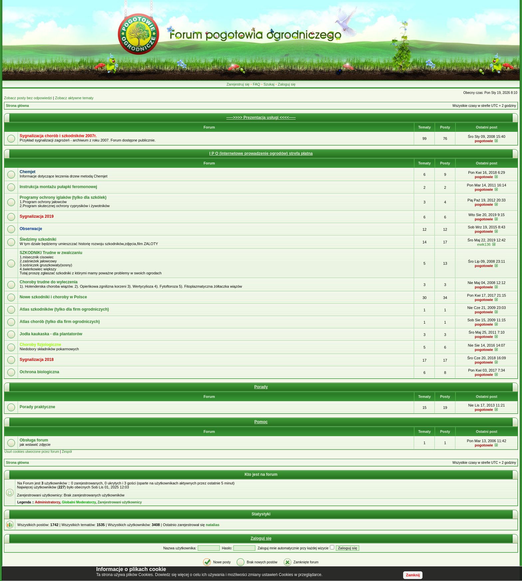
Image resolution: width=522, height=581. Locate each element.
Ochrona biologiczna (39, 372)
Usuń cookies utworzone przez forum (31, 451)
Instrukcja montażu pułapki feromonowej (58, 186)
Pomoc (261, 422)
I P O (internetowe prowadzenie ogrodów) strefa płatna (261, 153)
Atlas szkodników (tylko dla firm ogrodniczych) (64, 309)
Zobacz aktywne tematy (74, 98)
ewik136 (483, 244)
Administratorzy (47, 502)
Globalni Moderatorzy (79, 502)
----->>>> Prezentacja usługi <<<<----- (261, 117)
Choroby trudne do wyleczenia (49, 282)
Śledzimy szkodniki (38, 239)
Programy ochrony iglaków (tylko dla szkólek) (63, 197)
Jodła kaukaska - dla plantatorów (51, 334)
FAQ (256, 84)
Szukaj (268, 84)
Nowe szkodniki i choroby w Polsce (53, 297)
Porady (261, 387)
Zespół (67, 451)
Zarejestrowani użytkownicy (120, 502)
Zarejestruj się (237, 84)
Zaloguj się (286, 84)
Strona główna (17, 106)
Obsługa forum (34, 440)
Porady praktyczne (37, 407)
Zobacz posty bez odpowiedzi (28, 98)
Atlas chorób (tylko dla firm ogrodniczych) (60, 321)
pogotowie (484, 141)
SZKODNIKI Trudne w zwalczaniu (51, 252)
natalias (212, 525)
